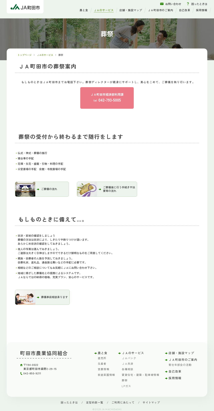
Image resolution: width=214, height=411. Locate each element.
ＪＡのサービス (104, 10)
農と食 (84, 10)
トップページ (25, 55)
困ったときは (199, 4)
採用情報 (201, 10)
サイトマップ (150, 402)
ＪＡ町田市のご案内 (160, 10)
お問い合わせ (173, 4)
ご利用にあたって (122, 402)
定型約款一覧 (95, 402)
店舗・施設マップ (130, 10)
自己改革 (184, 10)
